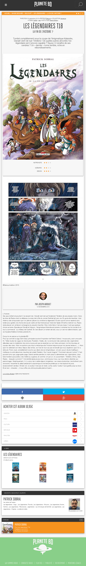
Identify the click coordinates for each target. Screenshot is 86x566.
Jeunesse (63, 18)
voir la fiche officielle (8, 373)
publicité (48, 562)
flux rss (39, 562)
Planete (43, 4)
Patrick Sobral (12, 498)
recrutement (60, 562)
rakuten (40, 435)
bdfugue (40, 430)
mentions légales (74, 562)
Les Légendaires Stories (57, 504)
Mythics (5, 506)
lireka (40, 441)
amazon (40, 413)
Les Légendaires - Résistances (17, 506)
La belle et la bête (22, 508)
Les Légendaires (12, 454)
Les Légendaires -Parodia (25, 504)
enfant (35, 20)
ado (39, 20)
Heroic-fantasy (54, 20)
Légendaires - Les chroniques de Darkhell (39, 506)
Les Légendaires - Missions (41, 504)
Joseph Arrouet (44, 304)
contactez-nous (27, 562)
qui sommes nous (11, 562)
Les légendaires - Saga (10, 504)
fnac (40, 419)
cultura (40, 424)
